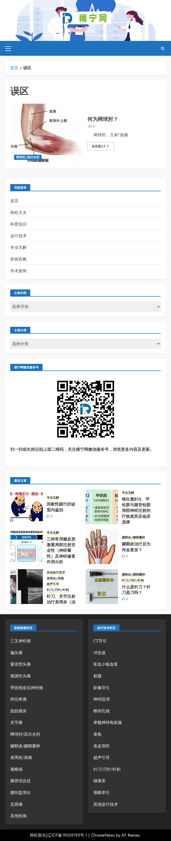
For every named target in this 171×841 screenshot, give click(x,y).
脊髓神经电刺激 (107, 722)
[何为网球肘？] (47, 133)
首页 (14, 68)
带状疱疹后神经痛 (26, 687)
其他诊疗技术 (56, 572)
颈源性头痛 (20, 676)
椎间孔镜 (101, 711)
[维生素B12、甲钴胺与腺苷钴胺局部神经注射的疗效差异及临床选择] (102, 506)
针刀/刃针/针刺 (58, 590)
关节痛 (16, 722)
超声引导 (53, 584)
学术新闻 (18, 271)
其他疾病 (18, 815)
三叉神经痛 (20, 641)
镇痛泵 (99, 780)
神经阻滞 (101, 699)
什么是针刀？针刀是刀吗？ (136, 590)
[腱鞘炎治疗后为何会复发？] (102, 546)
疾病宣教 (18, 259)
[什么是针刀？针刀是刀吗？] (102, 586)
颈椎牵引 (101, 792)
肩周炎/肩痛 (55, 578)
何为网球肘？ (102, 119)
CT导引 (100, 641)
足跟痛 (16, 804)
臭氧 (97, 734)
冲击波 (99, 652)
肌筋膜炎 (18, 711)
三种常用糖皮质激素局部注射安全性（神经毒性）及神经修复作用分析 (61, 550)
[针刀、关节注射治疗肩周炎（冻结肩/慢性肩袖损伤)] (26, 586)
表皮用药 (101, 746)
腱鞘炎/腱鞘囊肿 (133, 537)
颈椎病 (16, 769)
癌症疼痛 (18, 699)
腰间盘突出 (20, 792)
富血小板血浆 (105, 664)
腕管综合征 (20, 780)
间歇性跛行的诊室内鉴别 (61, 507)
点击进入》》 (101, 146)
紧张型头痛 (20, 664)
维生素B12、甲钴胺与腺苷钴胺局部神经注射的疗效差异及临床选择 (136, 510)
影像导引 (101, 687)
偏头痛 (16, 652)
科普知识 (18, 224)
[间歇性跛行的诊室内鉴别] (26, 506)
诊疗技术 (18, 236)
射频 (97, 676)
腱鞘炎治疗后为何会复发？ (136, 547)
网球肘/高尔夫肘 (27, 157)
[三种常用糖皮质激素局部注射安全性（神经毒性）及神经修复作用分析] (26, 546)
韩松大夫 (18, 212)
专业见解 (18, 247)
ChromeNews (103, 835)
